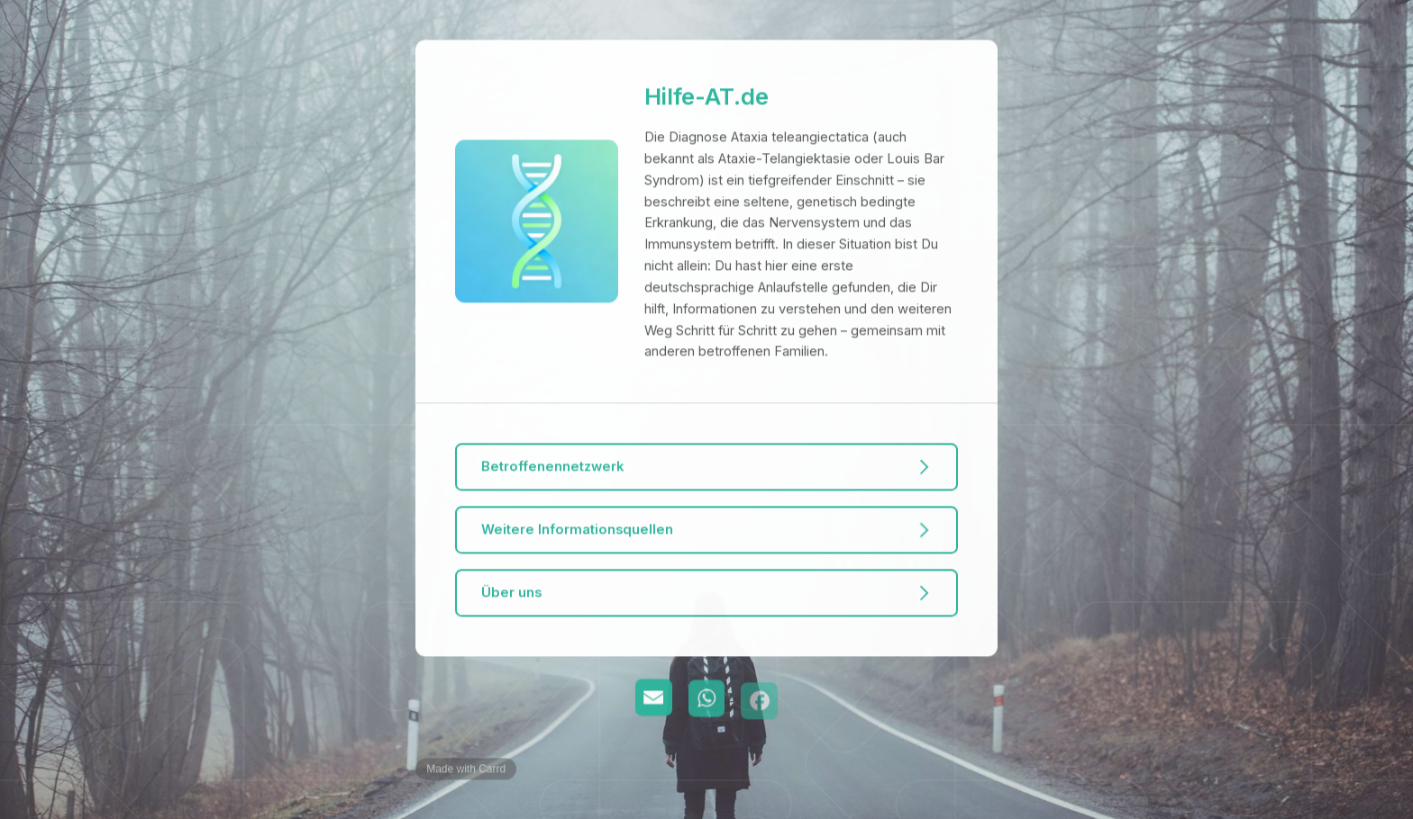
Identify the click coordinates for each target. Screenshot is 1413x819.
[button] (706, 467)
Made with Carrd (466, 769)
